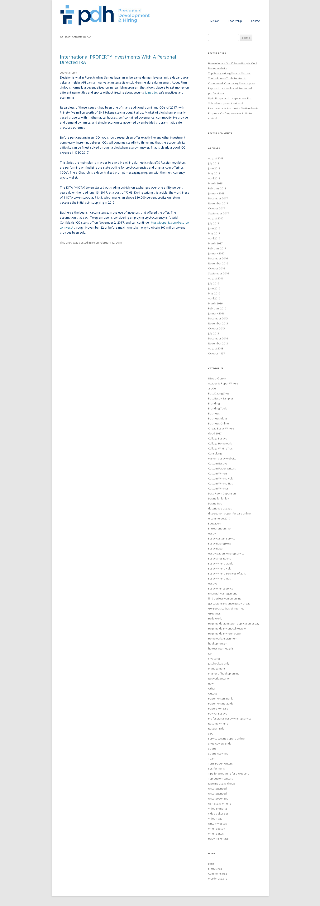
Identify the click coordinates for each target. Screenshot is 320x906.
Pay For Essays (217, 713)
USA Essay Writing (219, 803)
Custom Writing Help (221, 478)
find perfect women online (225, 598)
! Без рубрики (217, 378)
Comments (217, 873)
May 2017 (214, 233)
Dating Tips (215, 503)
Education (214, 523)
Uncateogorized (218, 798)
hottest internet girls (221, 648)
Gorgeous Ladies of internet (226, 608)
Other (211, 688)
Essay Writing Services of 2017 (227, 573)
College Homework (220, 443)
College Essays (217, 438)
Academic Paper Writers (223, 383)
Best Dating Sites (218, 393)
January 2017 (216, 253)
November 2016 (218, 263)
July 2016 (213, 283)
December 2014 (218, 338)
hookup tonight (217, 643)
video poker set (218, 813)
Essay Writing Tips (219, 578)
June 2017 (214, 228)
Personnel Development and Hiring (105, 15)
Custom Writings (218, 488)
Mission (214, 21)
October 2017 (216, 208)
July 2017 (213, 223)
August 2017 (215, 218)
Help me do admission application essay (233, 623)
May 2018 (214, 173)
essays (212, 583)
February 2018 (217, 188)
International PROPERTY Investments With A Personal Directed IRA (118, 59)
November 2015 (218, 323)
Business (214, 413)
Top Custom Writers (220, 778)
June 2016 (214, 288)
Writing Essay (216, 828)
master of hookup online (223, 673)
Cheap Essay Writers (221, 428)
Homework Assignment (222, 638)
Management (216, 668)
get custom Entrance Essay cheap (229, 603)
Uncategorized (217, 793)
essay (212, 533)
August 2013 (215, 348)
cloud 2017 (214, 433)
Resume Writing (218, 723)
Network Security (219, 678)
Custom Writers (218, 473)
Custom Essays (217, 463)
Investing (214, 658)
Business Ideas (218, 418)
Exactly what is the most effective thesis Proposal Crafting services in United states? (233, 113)
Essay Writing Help (219, 568)
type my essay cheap (221, 783)
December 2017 (218, 198)
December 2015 (218, 318)
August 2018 (215, 158)
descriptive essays (220, 508)
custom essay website (222, 458)
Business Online (218, 423)
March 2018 (215, 183)
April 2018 (214, 178)
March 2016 (215, 303)
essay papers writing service (226, 553)
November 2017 (218, 203)
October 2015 (216, 328)
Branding (214, 403)
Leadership (235, 21)
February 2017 (217, 248)
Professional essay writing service (230, 718)
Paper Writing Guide (221, 703)
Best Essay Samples (221, 398)
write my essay (217, 823)
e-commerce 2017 (219, 518)
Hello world (215, 618)
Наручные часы (218, 838)
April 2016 (214, 298)
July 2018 (213, 163)
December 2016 (218, 258)
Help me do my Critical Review (227, 628)
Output (212, 693)
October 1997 (216, 353)
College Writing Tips (220, 448)
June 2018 (214, 168)
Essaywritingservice (220, 588)
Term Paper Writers (220, 763)
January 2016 (216, 313)
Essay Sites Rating (219, 558)
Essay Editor (216, 548)
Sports (212, 748)
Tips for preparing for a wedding (228, 773)
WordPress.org (217, 878)
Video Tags (215, 818)
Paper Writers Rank (220, 698)
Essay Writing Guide (220, 563)
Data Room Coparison (222, 493)
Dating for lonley (218, 498)
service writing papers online (226, 738)
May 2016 (214, 293)
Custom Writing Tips (220, 483)
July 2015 (213, 333)
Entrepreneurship (219, 528)
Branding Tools (217, 408)
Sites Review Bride (219, 743)
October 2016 (216, 268)
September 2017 (218, 213)
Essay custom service (221, 538)
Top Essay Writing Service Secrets (229, 73)
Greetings (214, 613)
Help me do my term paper (225, 633)
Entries (215, 868)
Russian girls (216, 728)
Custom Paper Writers (222, 468)
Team (211, 758)
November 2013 (218, 343)
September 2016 (218, 273)
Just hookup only (218, 663)
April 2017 (214, 238)
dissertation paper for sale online (229, 513)
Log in (211, 863)
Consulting (214, 453)
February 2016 (217, 308)
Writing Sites (216, 833)
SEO (210, 733)
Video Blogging (217, 808)
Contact (255, 21)
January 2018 (216, 193)
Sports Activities (218, 753)
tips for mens (216, 768)
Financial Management (222, 593)
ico (93, 242)
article (212, 388)
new (211, 683)
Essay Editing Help (219, 543)
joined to (151, 92)
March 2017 (215, 243)
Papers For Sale (218, 708)
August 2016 (215, 278)
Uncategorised (217, 788)
